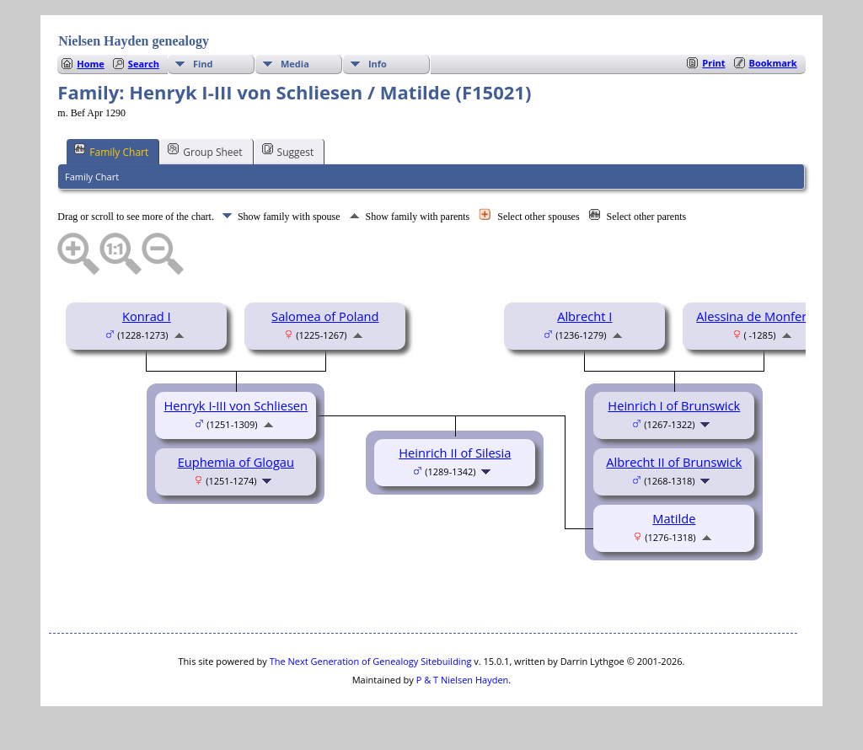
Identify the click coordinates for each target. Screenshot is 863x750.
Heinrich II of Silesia (455, 452)
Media (295, 63)
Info (377, 63)
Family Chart (111, 150)
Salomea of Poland (324, 316)
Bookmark (773, 62)
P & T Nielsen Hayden (462, 679)
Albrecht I (584, 316)
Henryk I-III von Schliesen (236, 405)
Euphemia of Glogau (236, 461)
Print (713, 62)
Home (91, 63)
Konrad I (146, 316)
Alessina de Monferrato (763, 316)
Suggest (288, 150)
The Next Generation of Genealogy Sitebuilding (371, 661)
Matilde (673, 518)
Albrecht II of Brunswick (674, 461)
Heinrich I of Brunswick (674, 405)
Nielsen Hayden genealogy (133, 41)
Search (143, 63)
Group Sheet (205, 150)
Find (203, 63)
